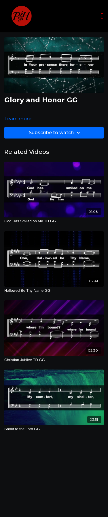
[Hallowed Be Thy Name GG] (54, 290)
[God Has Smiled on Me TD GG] (54, 221)
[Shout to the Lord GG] (54, 429)
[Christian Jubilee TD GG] (54, 360)
